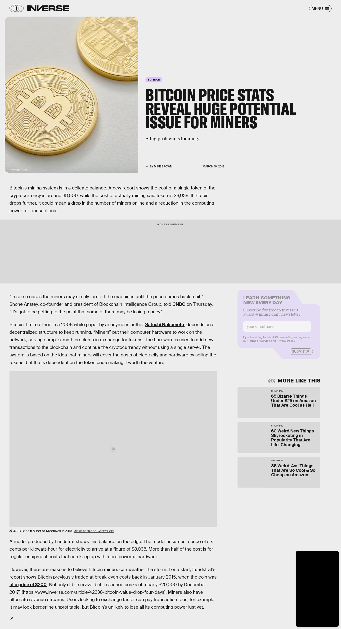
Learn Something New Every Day (266, 302)
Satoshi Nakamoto (164, 325)
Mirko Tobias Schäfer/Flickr (94, 531)
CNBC (178, 304)
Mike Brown (163, 166)
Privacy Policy (286, 343)
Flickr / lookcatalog (18, 169)
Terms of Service (259, 343)
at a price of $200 (28, 585)
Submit (298, 354)
